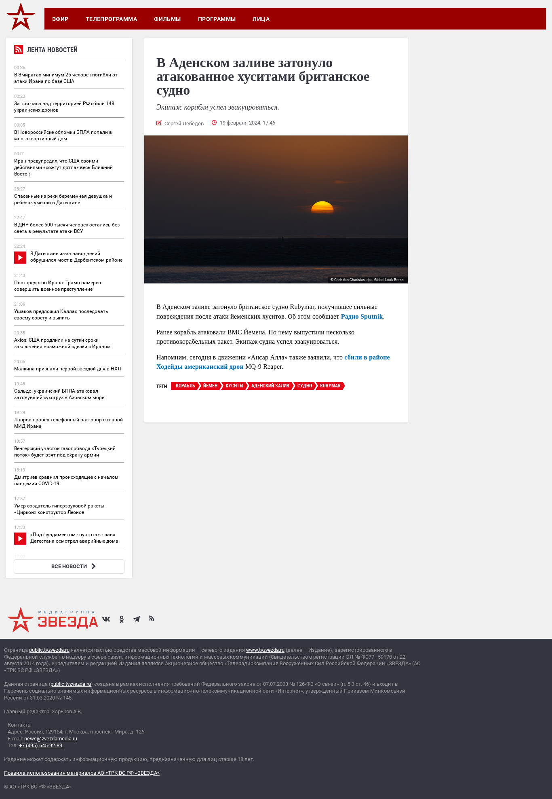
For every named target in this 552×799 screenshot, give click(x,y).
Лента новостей (46, 51)
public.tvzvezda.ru (49, 650)
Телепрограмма (111, 19)
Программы (217, 19)
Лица (261, 19)
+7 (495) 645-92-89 (40, 745)
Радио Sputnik (362, 316)
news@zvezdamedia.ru (50, 739)
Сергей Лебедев (184, 123)
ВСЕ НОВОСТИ (74, 566)
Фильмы (167, 19)
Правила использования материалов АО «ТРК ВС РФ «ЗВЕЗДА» (82, 773)
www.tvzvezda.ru (265, 650)
